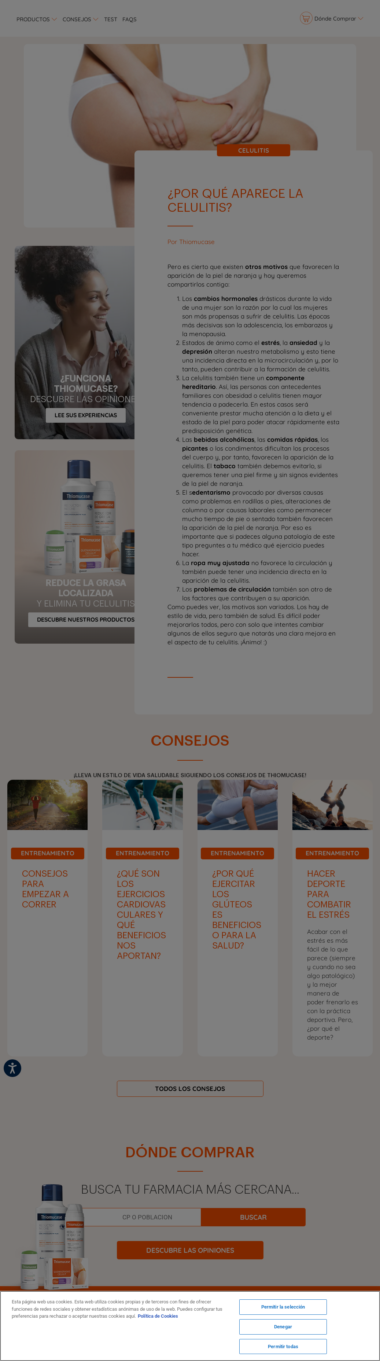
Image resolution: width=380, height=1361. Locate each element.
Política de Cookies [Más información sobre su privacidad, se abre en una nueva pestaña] (158, 1316)
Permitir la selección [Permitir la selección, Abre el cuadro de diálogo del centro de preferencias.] (283, 1308)
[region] (190, 1326)
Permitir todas (283, 1346)
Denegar (283, 1327)
